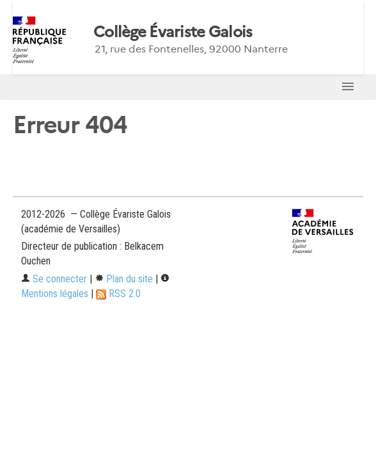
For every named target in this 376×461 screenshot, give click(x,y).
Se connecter (54, 279)
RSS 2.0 (118, 293)
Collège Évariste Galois (172, 32)
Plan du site (124, 279)
